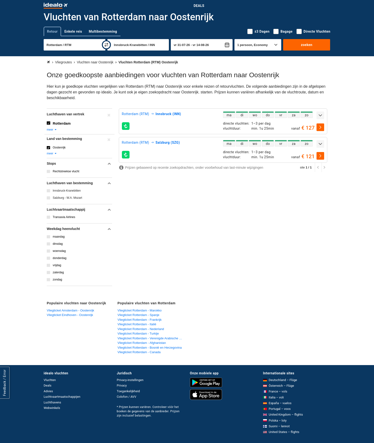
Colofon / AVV (126, 396)
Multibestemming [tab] (103, 31)
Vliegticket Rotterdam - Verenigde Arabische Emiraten (152, 338)
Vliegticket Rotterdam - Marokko (140, 310)
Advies (48, 391)
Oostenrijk (59, 147)
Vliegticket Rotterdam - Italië (137, 324)
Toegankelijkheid (128, 391)
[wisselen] (106, 44)
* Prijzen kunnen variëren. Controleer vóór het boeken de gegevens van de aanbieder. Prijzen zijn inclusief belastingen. (148, 411)
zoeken (306, 45)
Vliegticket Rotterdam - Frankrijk (140, 319)
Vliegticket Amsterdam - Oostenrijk (70, 310)
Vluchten (50, 380)
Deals (199, 6)
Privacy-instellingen (130, 380)
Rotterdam (62, 123)
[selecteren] (320, 127)
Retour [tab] (52, 31)
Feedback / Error (4, 383)
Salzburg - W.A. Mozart (67, 197)
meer (52, 129)
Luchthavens (52, 402)
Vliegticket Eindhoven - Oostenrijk (70, 315)
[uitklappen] (320, 115)
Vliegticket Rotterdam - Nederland (141, 329)
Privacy (122, 385)
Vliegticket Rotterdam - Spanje (139, 315)
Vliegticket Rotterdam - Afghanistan (142, 343)
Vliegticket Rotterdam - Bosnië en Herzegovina (150, 347)
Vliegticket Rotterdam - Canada (139, 352)
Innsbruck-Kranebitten (67, 190)
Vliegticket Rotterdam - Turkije (138, 333)
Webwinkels (52, 408)
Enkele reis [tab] (73, 31)
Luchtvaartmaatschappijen (62, 396)
